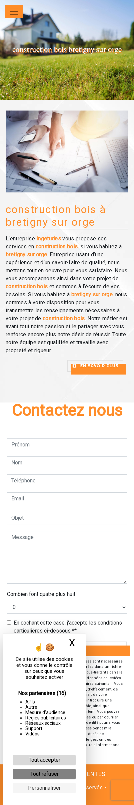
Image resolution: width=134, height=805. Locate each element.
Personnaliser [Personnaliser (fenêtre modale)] (44, 788)
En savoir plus (95, 365)
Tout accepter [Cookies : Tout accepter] (44, 760)
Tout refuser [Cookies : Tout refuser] (44, 774)
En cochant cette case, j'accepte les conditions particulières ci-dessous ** (68, 627)
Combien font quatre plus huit (41, 594)
